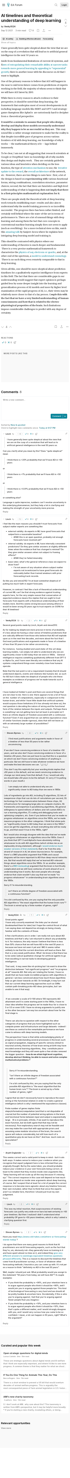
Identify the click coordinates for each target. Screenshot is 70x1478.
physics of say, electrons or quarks (37, 252)
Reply (5, 512)
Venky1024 (9, 26)
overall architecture (38, 171)
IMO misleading (21, 866)
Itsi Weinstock (13, 1441)
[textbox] (34, 405)
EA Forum (15, 5)
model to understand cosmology (49, 256)
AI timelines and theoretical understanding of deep (31, 18)
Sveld (15, 1453)
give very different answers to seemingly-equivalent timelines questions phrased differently (32, 1256)
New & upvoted (18, 425)
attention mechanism (34, 168)
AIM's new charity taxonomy (18, 1396)
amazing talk (12, 232)
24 (60, 1433)
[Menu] (3, 5)
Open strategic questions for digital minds (25, 1353)
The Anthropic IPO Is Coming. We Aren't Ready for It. (35, 1429)
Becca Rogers (9, 1378)
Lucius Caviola (9, 1356)
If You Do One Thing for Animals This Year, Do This (30, 1375)
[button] (4, 342)
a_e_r (10, 1453)
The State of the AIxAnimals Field (25, 1438)
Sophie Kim (12, 1433)
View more (6, 1458)
